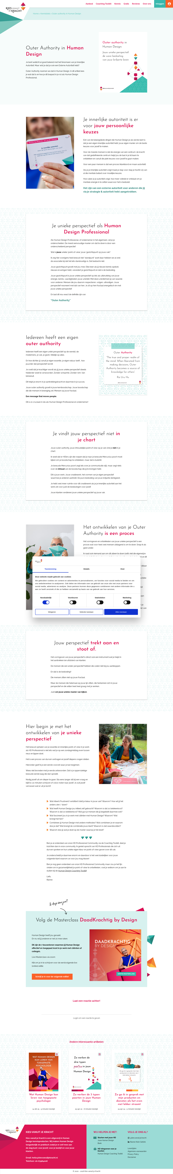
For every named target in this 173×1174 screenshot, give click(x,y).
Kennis (117, 4)
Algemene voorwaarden (137, 1151)
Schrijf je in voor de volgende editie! (52, 976)
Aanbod (89, 4)
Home (36, 13)
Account (169, 4)
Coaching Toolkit (103, 4)
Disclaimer (132, 1157)
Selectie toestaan (86, 612)
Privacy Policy (133, 1154)
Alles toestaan (121, 612)
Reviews (136, 4)
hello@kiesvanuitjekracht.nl (45, 1158)
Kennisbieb (45, 13)
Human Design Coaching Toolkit (72, 871)
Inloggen (160, 4)
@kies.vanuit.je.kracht (138, 1138)
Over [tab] (122, 569)
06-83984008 (41, 1161)
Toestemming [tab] (50, 569)
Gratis (126, 4)
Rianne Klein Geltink (138, 1142)
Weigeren (52, 612)
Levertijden (132, 1148)
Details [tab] (86, 569)
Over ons (147, 4)
